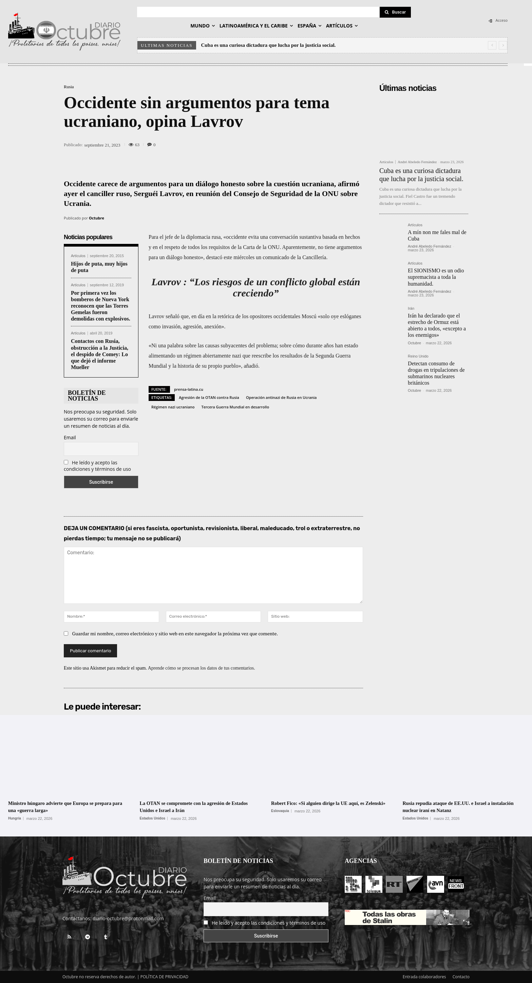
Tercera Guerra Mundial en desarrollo (235, 406)
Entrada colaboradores (424, 977)
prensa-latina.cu (188, 389)
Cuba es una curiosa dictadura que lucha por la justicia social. (268, 45)
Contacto (461, 977)
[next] (503, 45)
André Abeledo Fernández (417, 162)
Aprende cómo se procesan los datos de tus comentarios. (201, 668)
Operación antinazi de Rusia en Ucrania (281, 397)
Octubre (96, 217)
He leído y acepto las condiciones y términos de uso (97, 465)
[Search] (395, 12)
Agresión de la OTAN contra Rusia (209, 397)
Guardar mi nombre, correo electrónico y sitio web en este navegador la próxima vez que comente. (175, 633)
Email (70, 437)
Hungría (14, 818)
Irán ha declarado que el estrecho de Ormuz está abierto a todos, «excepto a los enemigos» (437, 325)
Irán (411, 308)
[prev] (492, 45)
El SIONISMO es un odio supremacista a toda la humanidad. (436, 277)
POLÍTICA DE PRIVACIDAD (164, 977)
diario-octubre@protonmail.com (128, 918)
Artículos (78, 256)
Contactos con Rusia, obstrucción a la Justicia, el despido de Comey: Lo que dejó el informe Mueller (99, 354)
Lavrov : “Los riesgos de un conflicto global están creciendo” (256, 287)
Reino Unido (418, 356)
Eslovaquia (280, 818)
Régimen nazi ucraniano (172, 406)
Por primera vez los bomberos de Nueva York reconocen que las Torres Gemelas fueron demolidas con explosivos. (100, 306)
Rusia (69, 86)
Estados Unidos (153, 818)
